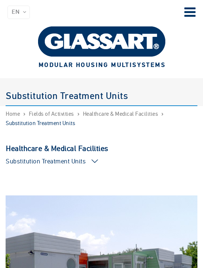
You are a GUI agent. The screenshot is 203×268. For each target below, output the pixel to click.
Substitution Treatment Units (40, 124)
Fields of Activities (51, 114)
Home (13, 114)
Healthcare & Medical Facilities (120, 114)
